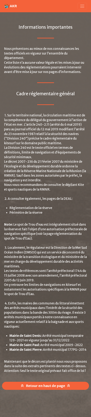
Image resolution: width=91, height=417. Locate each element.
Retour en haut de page (45, 386)
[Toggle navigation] (82, 6)
